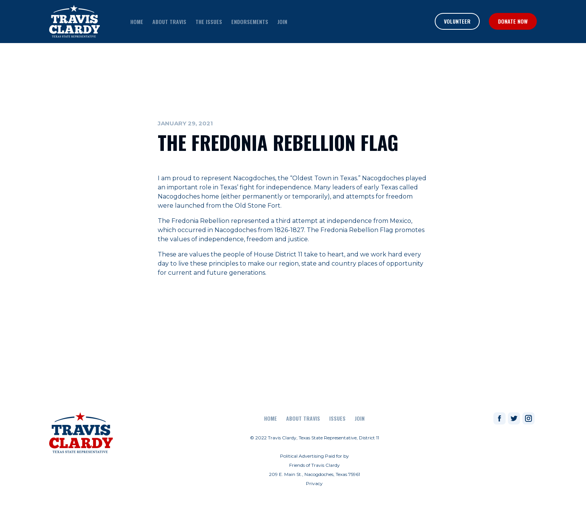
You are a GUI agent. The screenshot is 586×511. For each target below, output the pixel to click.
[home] (74, 21)
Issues (337, 418)
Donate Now (513, 21)
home (136, 22)
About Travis (303, 418)
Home (270, 418)
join (282, 22)
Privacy (314, 483)
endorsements (249, 22)
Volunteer (457, 21)
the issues (208, 22)
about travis (169, 22)
